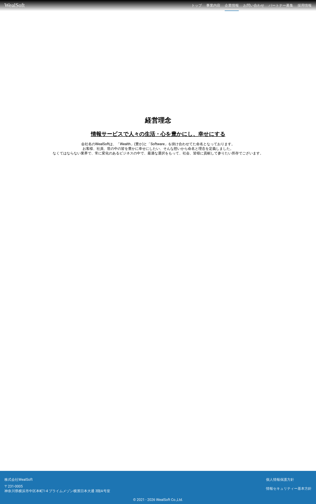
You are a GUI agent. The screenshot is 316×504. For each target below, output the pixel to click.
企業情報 (232, 5)
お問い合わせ (253, 5)
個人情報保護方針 (280, 479)
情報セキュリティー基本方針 (289, 488)
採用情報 (305, 5)
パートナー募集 (281, 5)
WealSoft (14, 5)
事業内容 (213, 5)
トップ (196, 5)
